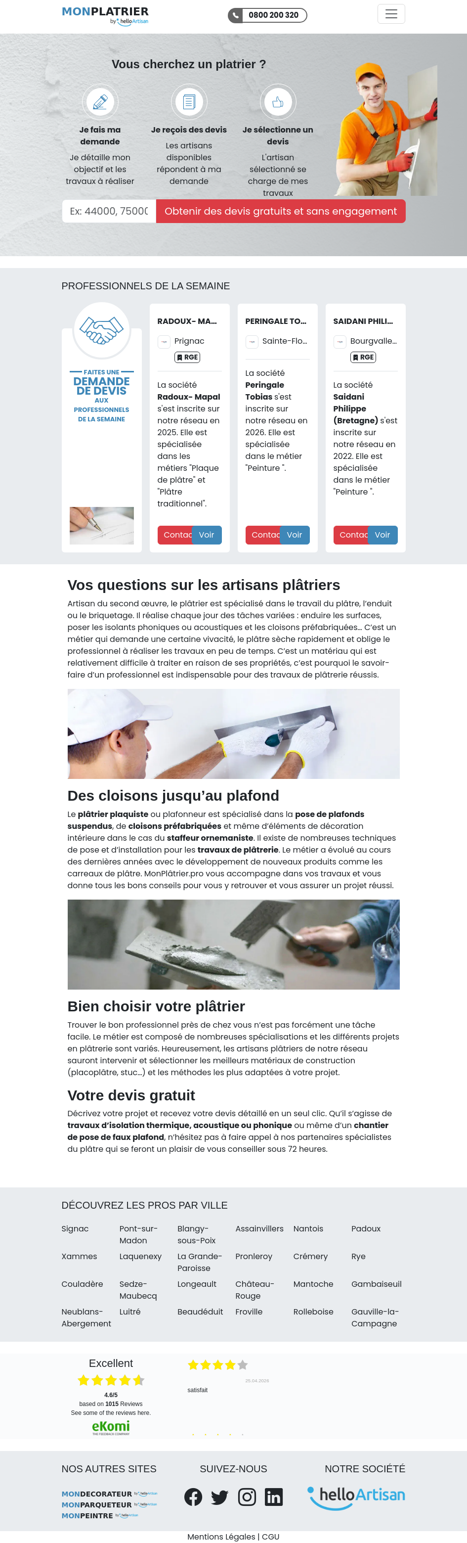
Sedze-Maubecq (138, 1290)
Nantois (309, 1228)
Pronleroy (253, 1256)
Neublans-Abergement (87, 1317)
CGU (271, 1537)
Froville (248, 1311)
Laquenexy (141, 1256)
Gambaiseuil (376, 1284)
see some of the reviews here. (111, 1412)
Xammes (79, 1256)
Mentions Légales (221, 1537)
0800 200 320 (273, 15)
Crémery (311, 1256)
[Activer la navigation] (391, 14)
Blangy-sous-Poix (196, 1234)
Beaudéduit (200, 1311)
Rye (358, 1256)
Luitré (130, 1311)
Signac (75, 1228)
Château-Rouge (254, 1290)
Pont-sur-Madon (139, 1234)
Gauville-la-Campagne (375, 1317)
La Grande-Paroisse (199, 1262)
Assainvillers (259, 1228)
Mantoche (314, 1284)
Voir (206, 535)
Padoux (366, 1228)
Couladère (82, 1284)
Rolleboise (314, 1311)
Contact (180, 535)
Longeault (196, 1284)
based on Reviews (110, 1399)
